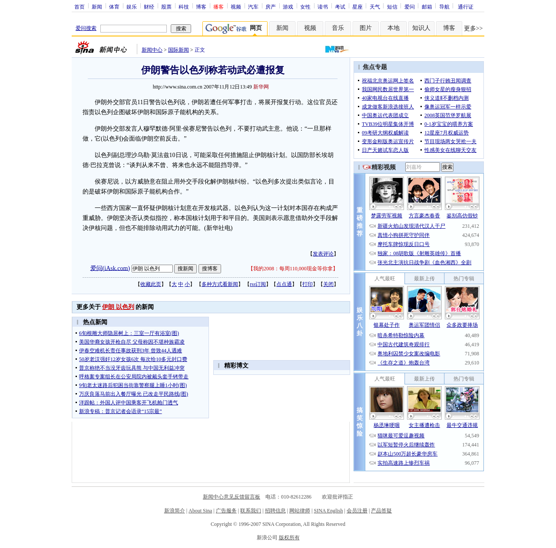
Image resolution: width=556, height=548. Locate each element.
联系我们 (250, 511)
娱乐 (131, 6)
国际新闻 (178, 50)
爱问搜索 (86, 28)
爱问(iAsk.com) (110, 268)
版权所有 (289, 538)
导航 (444, 6)
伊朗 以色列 (118, 307)
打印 (307, 284)
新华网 (261, 87)
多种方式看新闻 (220, 284)
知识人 (421, 28)
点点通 (284, 284)
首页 (79, 6)
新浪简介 (174, 511)
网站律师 (299, 511)
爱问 (409, 6)
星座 (357, 6)
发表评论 (323, 254)
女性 (305, 6)
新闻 (97, 6)
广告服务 (226, 511)
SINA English (328, 511)
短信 (392, 6)
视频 (236, 6)
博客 (201, 6)
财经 (149, 6)
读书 (323, 6)
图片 (366, 28)
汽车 (253, 6)
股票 (166, 6)
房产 (270, 6)
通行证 (465, 6)
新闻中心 (152, 50)
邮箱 (427, 6)
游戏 (288, 6)
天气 (375, 6)
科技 (184, 6)
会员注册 (357, 511)
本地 (393, 28)
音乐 (338, 28)
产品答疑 (381, 511)
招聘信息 (275, 511)
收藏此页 (150, 284)
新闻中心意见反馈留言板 (231, 497)
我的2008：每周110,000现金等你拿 (293, 269)
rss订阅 (258, 284)
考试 (340, 6)
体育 (114, 6)
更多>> (473, 28)
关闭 (328, 284)
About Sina (200, 511)
